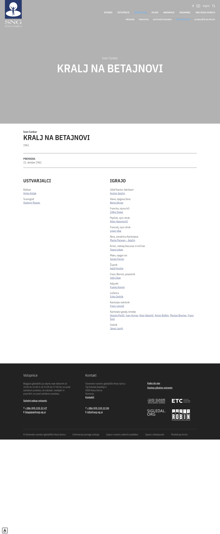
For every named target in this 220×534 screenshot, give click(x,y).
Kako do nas (153, 477)
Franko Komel (117, 287)
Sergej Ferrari (117, 259)
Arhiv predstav (183, 19)
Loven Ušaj (115, 231)
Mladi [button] (155, 12)
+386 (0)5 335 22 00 (98, 502)
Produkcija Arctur (179, 528)
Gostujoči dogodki (162, 19)
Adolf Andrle (116, 268)
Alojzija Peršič (117, 315)
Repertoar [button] (140, 12)
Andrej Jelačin (117, 193)
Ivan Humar (132, 315)
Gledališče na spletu (204, 19)
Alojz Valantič (146, 315)
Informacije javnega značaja (86, 528)
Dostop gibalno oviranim (159, 482)
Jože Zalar (115, 277)
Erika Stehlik (116, 296)
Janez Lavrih (116, 328)
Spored (108, 12)
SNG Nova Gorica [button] (205, 12)
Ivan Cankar (30, 131)
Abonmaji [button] (169, 12)
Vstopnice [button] (123, 12)
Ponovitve (144, 19)
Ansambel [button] (185, 12)
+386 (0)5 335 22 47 (36, 502)
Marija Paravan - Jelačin (122, 240)
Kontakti (89, 491)
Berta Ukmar (116, 202)
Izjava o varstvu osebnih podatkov (122, 528)
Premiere (130, 19)
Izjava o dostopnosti (154, 528)
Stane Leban (116, 249)
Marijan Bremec (178, 315)
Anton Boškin (162, 315)
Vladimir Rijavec (31, 202)
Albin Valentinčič (119, 221)
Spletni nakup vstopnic (35, 495)
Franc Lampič (117, 306)
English (206, 6)
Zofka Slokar (116, 212)
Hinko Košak (29, 193)
